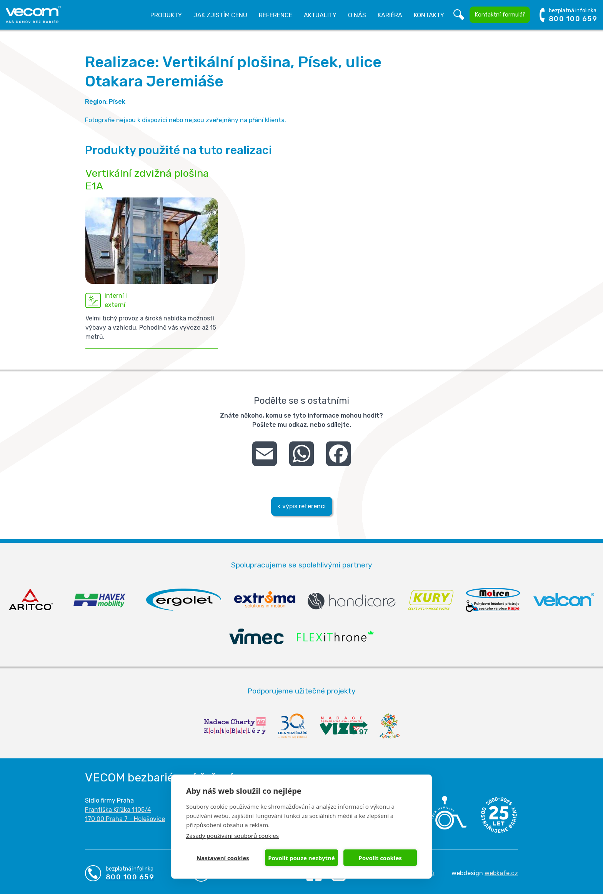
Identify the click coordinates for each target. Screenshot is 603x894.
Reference (275, 15)
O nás (357, 15)
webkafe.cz (501, 873)
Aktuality (320, 15)
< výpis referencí (302, 506)
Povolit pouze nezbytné (301, 858)
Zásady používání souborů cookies (232, 835)
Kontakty (429, 15)
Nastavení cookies (223, 858)
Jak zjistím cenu (220, 15)
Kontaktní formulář (500, 14)
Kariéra (390, 15)
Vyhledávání (459, 15)
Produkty (166, 15)
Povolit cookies (379, 858)
